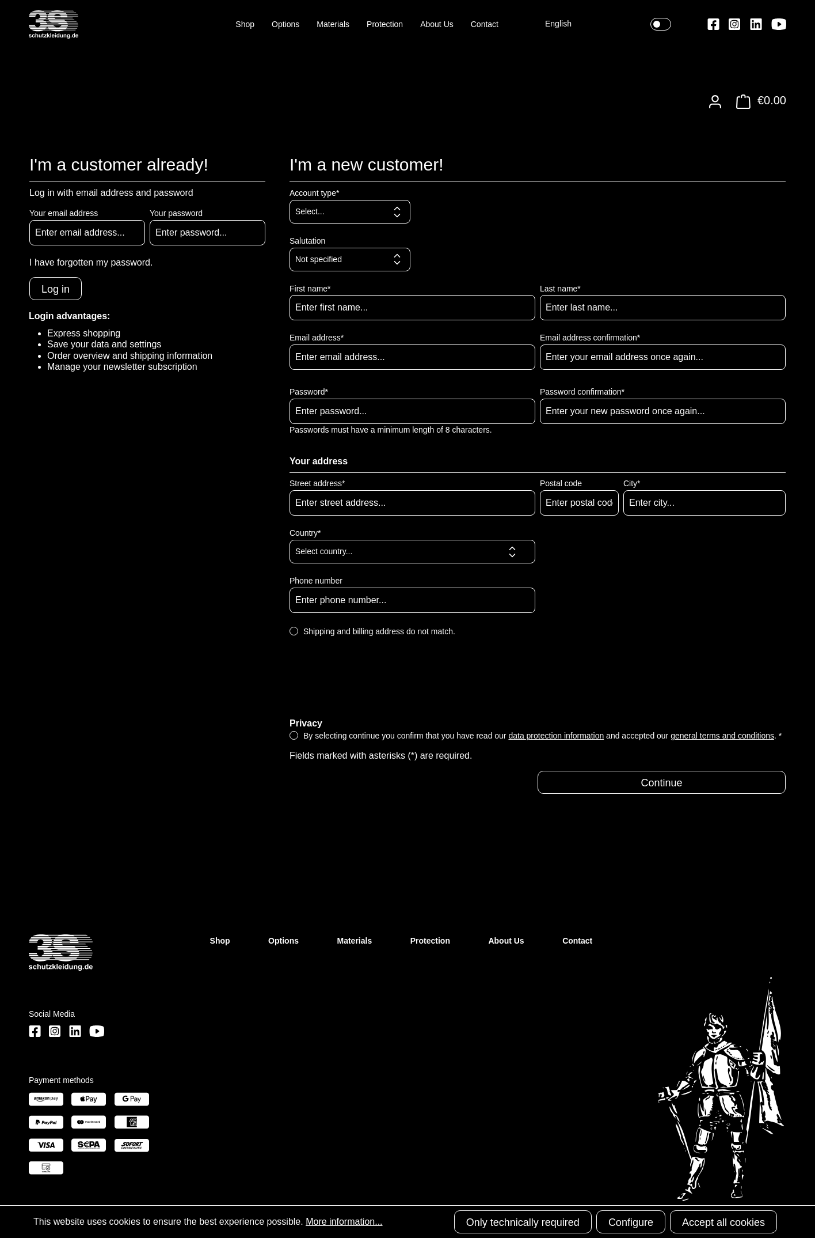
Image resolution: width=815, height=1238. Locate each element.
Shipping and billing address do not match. (379, 631)
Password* (309, 391)
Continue (661, 783)
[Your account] (715, 101)
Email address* (317, 337)
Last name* (560, 288)
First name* (310, 288)
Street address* (317, 483)
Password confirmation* (582, 391)
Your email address (63, 213)
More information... (344, 1221)
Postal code (561, 483)
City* (632, 483)
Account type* (314, 193)
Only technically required (523, 1222)
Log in (55, 289)
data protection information (556, 735)
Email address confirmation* (590, 337)
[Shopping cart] (757, 101)
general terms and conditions (722, 735)
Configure (630, 1222)
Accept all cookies (723, 1222)
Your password (176, 213)
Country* (305, 532)
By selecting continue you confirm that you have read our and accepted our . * (542, 735)
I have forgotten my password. (91, 262)
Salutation (307, 240)
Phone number (316, 580)
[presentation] (377, 686)
